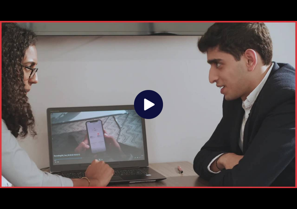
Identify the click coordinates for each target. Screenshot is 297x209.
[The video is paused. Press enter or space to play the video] (148, 104)
